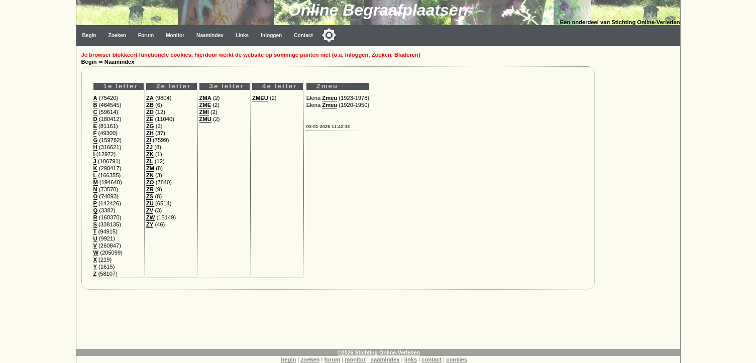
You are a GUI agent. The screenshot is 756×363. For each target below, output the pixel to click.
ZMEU (260, 98)
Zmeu (329, 98)
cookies (456, 359)
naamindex (384, 359)
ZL (149, 161)
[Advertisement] (640, 196)
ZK (150, 154)
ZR (150, 189)
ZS (149, 196)
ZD (150, 112)
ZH (150, 133)
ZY (149, 224)
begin (288, 359)
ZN (150, 175)
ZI (148, 140)
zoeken (309, 359)
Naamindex (210, 35)
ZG (150, 126)
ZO (150, 182)
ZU (150, 203)
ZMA (205, 98)
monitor (355, 359)
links (410, 359)
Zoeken (117, 35)
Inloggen (271, 35)
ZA (150, 98)
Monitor (175, 35)
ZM (150, 168)
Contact (303, 35)
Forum (146, 35)
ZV (149, 210)
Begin (89, 35)
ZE (149, 119)
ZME (205, 105)
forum (333, 359)
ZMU (205, 119)
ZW (150, 217)
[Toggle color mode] (329, 35)
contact (431, 359)
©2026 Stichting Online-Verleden (379, 352)
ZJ (149, 147)
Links (242, 35)
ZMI (204, 112)
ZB (150, 105)
